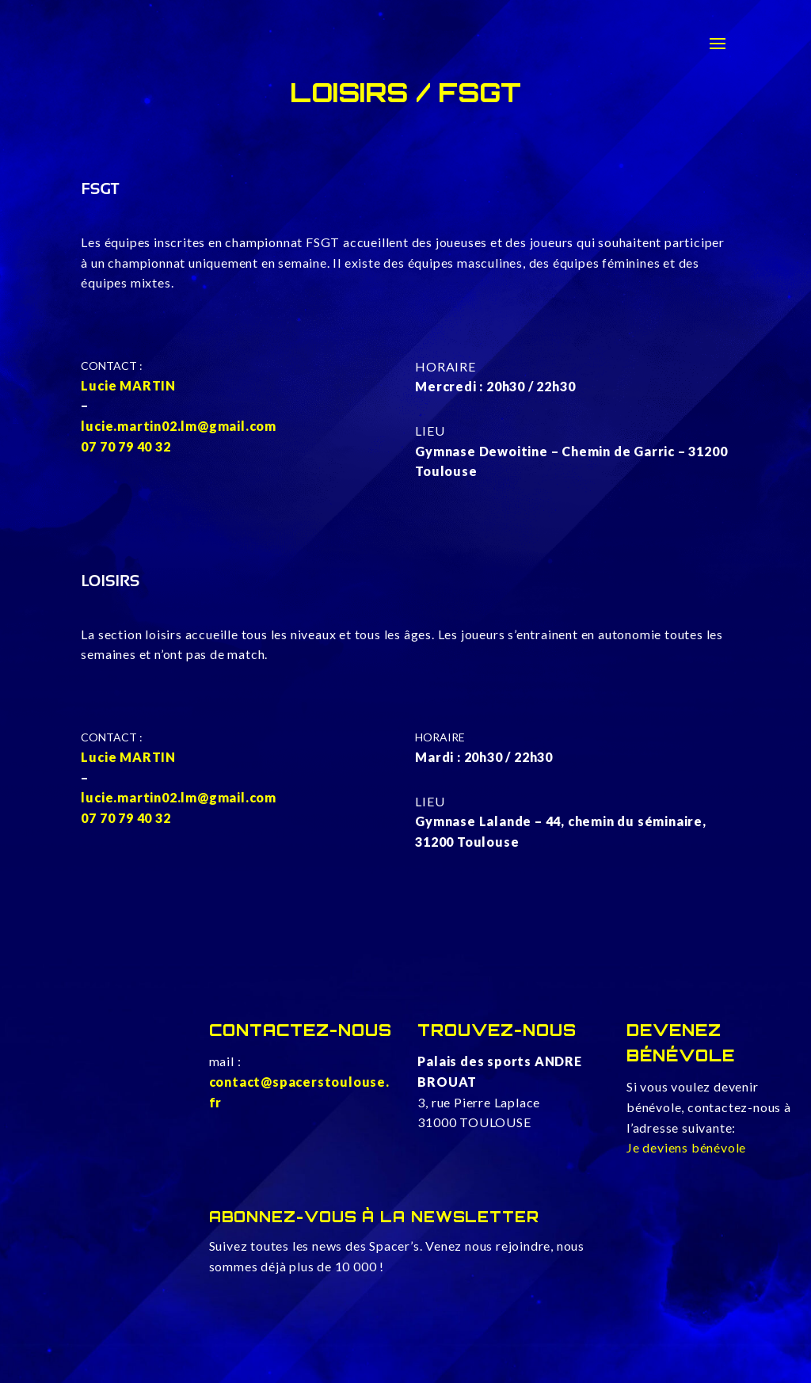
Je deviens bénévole (686, 1147)
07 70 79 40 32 (125, 446)
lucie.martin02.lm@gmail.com (178, 425)
